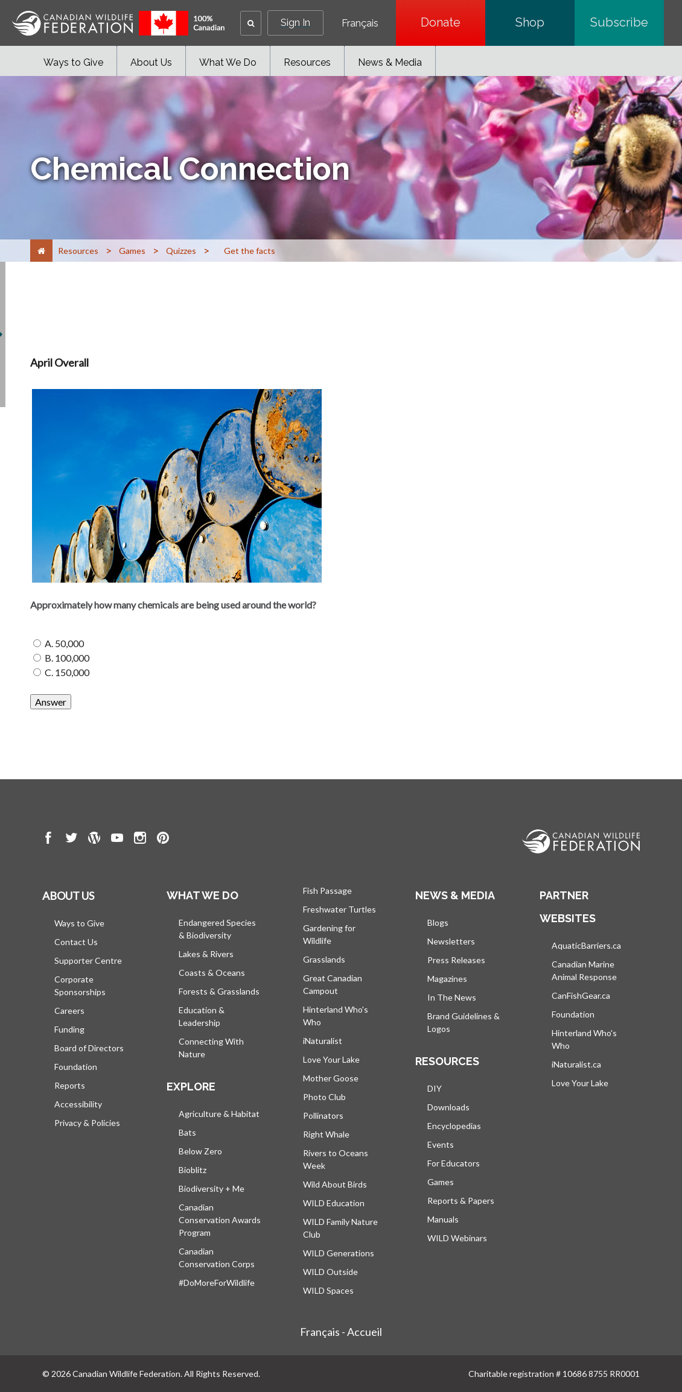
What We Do (228, 62)
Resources (307, 62)
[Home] (41, 250)
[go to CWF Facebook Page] (48, 839)
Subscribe (627, 22)
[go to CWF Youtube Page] (117, 839)
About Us (151, 62)
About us (68, 895)
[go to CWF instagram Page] (140, 839)
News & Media (390, 62)
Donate (453, 22)
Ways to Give (73, 62)
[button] (250, 23)
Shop (545, 22)
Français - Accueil (341, 1331)
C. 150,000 (67, 672)
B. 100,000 (67, 657)
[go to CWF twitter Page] (71, 839)
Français (360, 23)
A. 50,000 (64, 643)
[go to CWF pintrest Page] (163, 839)
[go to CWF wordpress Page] (94, 839)
